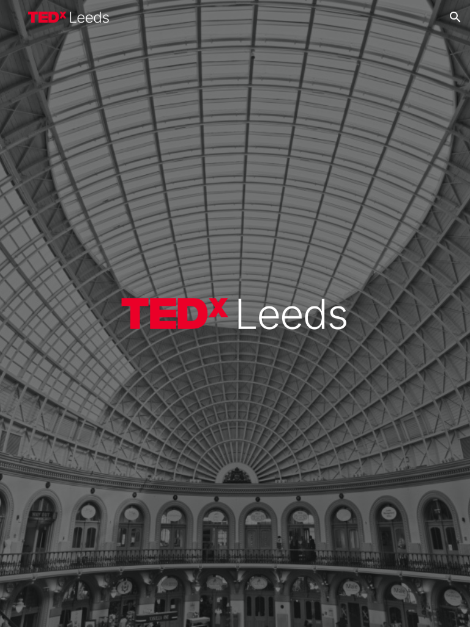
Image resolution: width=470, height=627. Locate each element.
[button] (455, 17)
